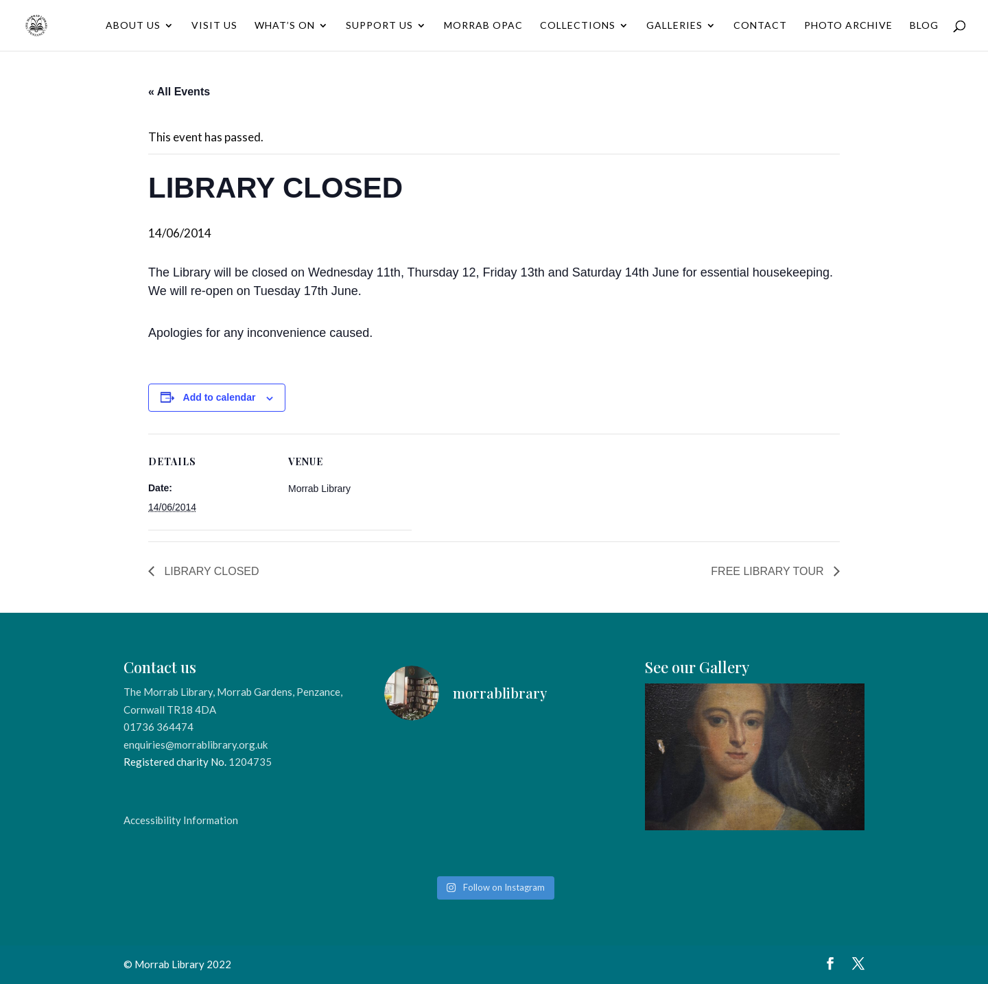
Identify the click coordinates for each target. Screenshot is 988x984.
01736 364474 (158, 727)
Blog (924, 26)
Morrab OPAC (483, 26)
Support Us (379, 26)
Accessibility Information (181, 820)
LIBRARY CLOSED (210, 571)
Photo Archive (848, 26)
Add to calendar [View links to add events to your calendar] (219, 397)
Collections (577, 26)
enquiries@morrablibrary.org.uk (196, 744)
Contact (760, 26)
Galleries (674, 26)
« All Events (179, 91)
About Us (133, 26)
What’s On (285, 26)
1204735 (250, 761)
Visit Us (214, 26)
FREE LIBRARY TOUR (769, 571)
